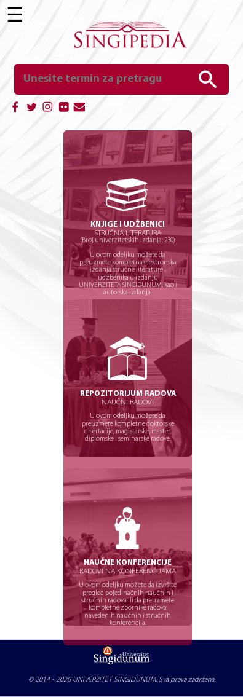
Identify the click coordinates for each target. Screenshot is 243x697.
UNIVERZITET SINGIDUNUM (114, 679)
